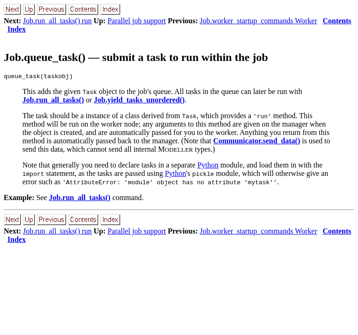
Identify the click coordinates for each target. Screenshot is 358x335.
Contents (337, 21)
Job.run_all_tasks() (53, 101)
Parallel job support (137, 21)
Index (16, 29)
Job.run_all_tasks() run (57, 21)
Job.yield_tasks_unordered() (139, 101)
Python (207, 166)
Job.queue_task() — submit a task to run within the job (136, 57)
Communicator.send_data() (256, 142)
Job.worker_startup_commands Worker (258, 21)
